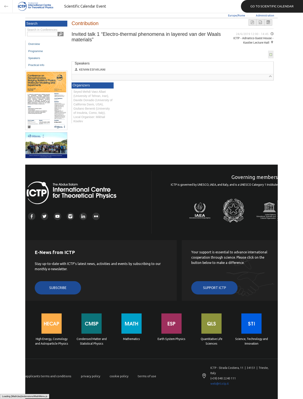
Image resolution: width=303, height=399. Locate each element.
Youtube (57, 216)
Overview (34, 44)
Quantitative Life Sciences (211, 341)
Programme (35, 51)
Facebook (31, 216)
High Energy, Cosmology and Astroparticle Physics (51, 341)
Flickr (96, 216)
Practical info (36, 65)
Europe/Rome (236, 15)
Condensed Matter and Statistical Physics (92, 341)
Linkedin (83, 216)
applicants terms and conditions (48, 376)
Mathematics (131, 339)
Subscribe (57, 288)
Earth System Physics (171, 339)
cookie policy (119, 376)
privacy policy (90, 376)
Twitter (44, 216)
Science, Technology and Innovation (251, 341)
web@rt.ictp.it (219, 383)
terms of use (147, 376)
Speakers (34, 58)
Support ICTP (214, 288)
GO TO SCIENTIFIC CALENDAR (272, 6)
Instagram (70, 216)
